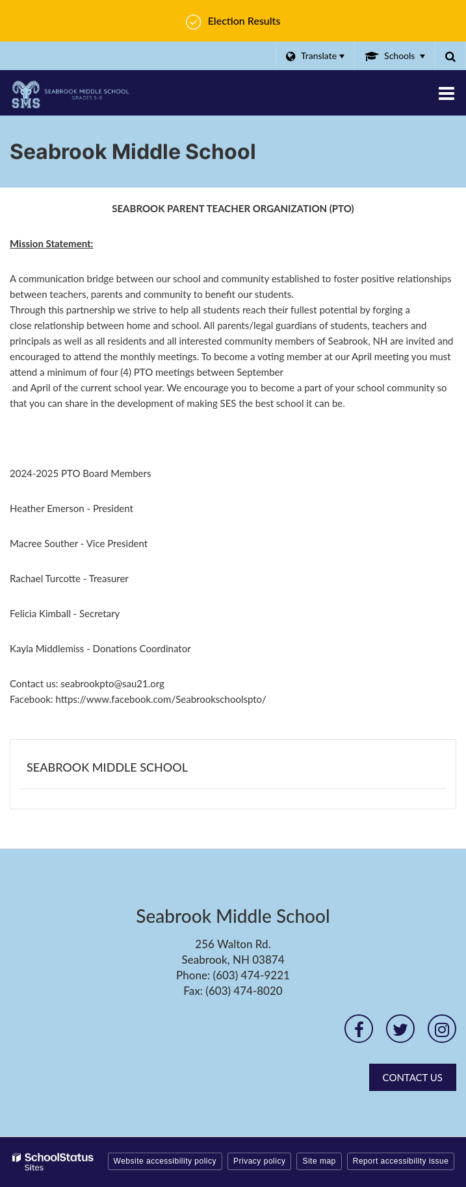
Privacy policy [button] (259, 1161)
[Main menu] (446, 93)
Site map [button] (318, 1161)
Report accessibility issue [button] (401, 1161)
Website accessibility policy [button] (165, 1161)
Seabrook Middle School (107, 767)
